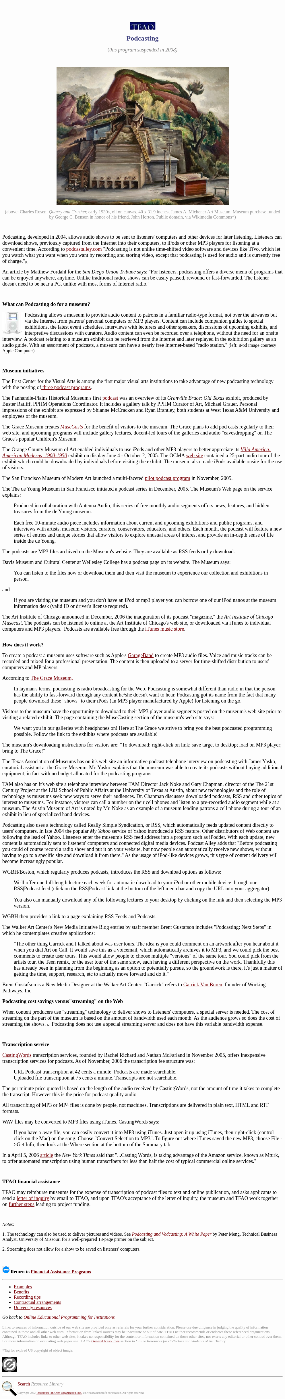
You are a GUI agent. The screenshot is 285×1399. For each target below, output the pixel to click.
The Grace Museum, (52, 678)
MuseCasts (71, 427)
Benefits (21, 1291)
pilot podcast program (167, 478)
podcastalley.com (84, 249)
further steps (21, 1204)
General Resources (106, 1341)
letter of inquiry (33, 1198)
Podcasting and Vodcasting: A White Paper (172, 1234)
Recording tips (27, 1297)
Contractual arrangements (37, 1302)
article (46, 1155)
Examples (23, 1286)
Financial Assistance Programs (61, 1271)
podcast (110, 398)
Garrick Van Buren (202, 984)
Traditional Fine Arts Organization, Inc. (59, 1392)
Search (24, 1383)
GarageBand (141, 655)
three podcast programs (66, 387)
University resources (33, 1307)
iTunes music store (164, 629)
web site (194, 455)
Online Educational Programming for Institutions (69, 1317)
